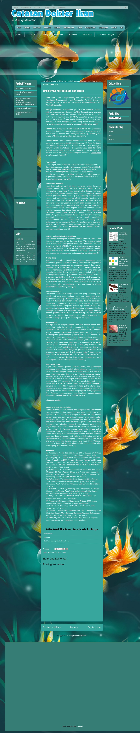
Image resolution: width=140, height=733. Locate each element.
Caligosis (47, 537)
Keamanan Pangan (106, 35)
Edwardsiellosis (30, 244)
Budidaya (73, 35)
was (110, 136)
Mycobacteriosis (21, 242)
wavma (111, 140)
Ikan (18, 27)
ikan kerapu (51, 81)
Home (16, 7)
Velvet (18, 244)
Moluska (47, 27)
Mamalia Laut (69, 27)
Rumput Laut (90, 27)
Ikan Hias (36, 27)
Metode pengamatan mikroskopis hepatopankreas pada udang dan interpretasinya (25, 101)
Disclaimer (25, 7)
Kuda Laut (32, 35)
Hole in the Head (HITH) (123, 327)
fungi (33, 246)
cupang (28, 246)
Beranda (74, 627)
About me (61, 7)
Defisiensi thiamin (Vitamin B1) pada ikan (56, 541)
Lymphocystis (48, 533)
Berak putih (25, 248)
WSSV (17, 259)
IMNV (33, 242)
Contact (37, 7)
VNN (65, 81)
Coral (79, 27)
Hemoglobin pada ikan (23, 88)
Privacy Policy (50, 7)
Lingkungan (103, 27)
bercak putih (20, 246)
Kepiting (18, 35)
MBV (24, 259)
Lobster (57, 27)
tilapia (32, 262)
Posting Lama (94, 627)
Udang (26, 27)
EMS (33, 248)
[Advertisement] (70, 58)
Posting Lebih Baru (52, 627)
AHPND (18, 248)
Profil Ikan (87, 35)
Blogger (80, 726)
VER (60, 81)
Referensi (58, 35)
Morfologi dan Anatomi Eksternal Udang (123, 236)
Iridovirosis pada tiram (24, 108)
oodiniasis (27, 262)
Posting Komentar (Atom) (76, 635)
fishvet (111, 132)
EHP (30, 248)
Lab (121, 27)
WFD (33, 257)
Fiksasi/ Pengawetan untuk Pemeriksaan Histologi (118, 308)
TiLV (27, 259)
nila (21, 259)
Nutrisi (113, 27)
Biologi (45, 35)
